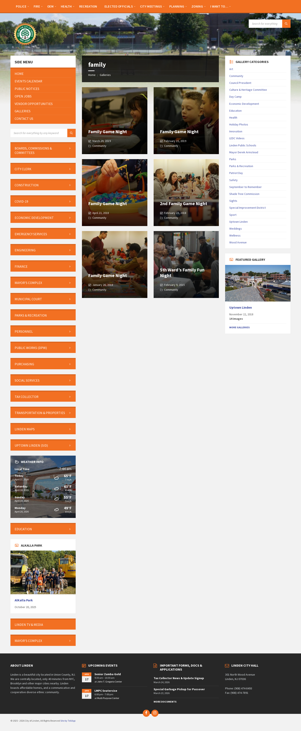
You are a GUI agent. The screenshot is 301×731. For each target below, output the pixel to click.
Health (233, 117)
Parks (232, 159)
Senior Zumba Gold (107, 674)
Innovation (235, 131)
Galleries (105, 75)
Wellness (235, 235)
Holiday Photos (238, 124)
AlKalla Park (24, 600)
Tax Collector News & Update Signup (179, 678)
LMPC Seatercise (105, 691)
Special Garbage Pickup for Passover (179, 689)
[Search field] (270, 23)
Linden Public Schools (242, 145)
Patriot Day (236, 173)
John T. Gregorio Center (109, 681)
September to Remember (245, 187)
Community (99, 146)
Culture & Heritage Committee (248, 90)
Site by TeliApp (67, 720)
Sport (232, 215)
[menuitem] (21, 6)
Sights (233, 201)
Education (235, 110)
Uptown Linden (238, 222)
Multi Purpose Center (108, 698)
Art (231, 69)
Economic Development (244, 104)
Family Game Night (107, 131)
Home (92, 75)
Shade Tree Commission (244, 194)
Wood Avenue (238, 242)
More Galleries (239, 327)
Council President (240, 83)
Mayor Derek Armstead (243, 152)
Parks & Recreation (241, 166)
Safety (233, 180)
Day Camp (235, 96)
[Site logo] (25, 47)
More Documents (165, 701)
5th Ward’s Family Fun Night (182, 272)
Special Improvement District (247, 208)
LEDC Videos (237, 138)
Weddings (235, 228)
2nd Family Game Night (183, 203)
